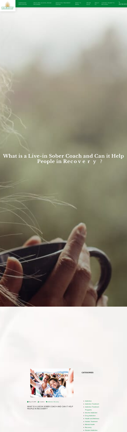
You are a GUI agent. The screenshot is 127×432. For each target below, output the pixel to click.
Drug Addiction (90, 416)
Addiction (50, 402)
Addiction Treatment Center (63, 3)
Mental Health (90, 424)
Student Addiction (91, 430)
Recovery (56, 402)
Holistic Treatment (91, 421)
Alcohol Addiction (91, 413)
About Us (97, 3)
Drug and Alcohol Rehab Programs (42, 3)
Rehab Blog (89, 3)
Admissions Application (22, 3)
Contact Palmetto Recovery (108, 3)
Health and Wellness (92, 419)
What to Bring (78, 3)
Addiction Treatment (92, 404)
